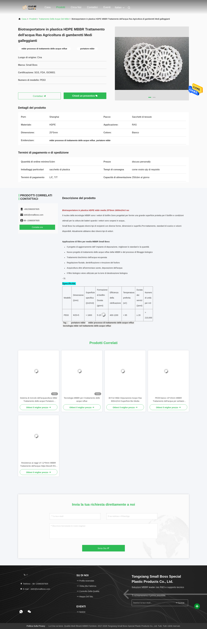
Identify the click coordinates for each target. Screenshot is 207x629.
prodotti (32, 19)
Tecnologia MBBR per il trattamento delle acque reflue (82, 399)
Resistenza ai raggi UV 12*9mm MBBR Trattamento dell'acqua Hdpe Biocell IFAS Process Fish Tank (38, 465)
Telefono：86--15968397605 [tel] (34, 584)
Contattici (92, 7)
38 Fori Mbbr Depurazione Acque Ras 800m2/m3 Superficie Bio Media (125, 399)
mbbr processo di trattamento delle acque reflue (111, 323)
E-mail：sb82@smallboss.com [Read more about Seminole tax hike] (35, 589)
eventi (106, 7)
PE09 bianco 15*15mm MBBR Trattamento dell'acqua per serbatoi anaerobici (168, 400)
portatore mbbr (78, 323)
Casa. (24, 19)
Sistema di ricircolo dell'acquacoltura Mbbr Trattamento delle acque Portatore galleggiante (38, 400)
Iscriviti (179, 603)
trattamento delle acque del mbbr (54, 19)
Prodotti (60, 7)
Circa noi (76, 7)
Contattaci (39, 96)
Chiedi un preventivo (85, 96)
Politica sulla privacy (36, 626)
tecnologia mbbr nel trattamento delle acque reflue (87, 326)
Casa (48, 7)
